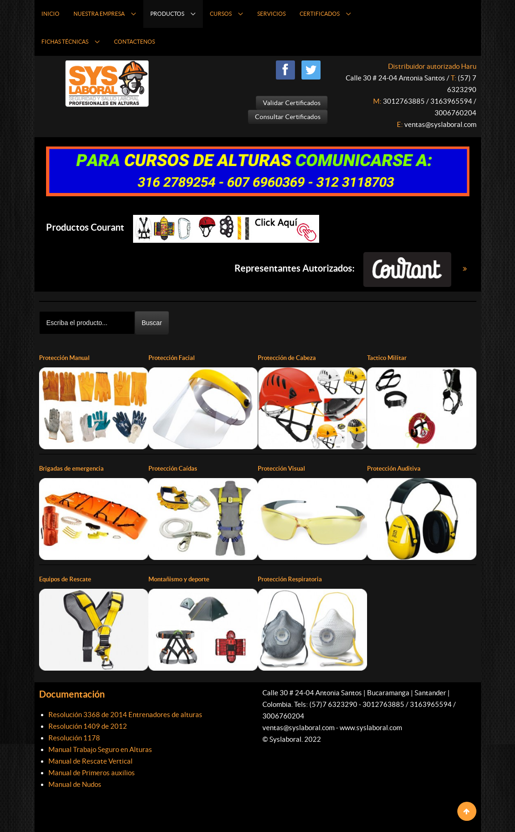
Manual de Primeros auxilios (91, 772)
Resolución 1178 (74, 737)
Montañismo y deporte (181, 579)
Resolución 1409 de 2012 (87, 726)
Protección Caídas (174, 468)
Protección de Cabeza (289, 357)
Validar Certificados (292, 102)
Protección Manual (66, 357)
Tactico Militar (388, 357)
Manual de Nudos (74, 784)
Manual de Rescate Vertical (90, 761)
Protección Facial (173, 357)
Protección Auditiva (396, 468)
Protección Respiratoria (292, 579)
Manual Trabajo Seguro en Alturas (100, 749)
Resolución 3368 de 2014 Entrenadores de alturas (125, 714)
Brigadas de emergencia (73, 468)
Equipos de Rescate (66, 579)
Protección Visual (283, 468)
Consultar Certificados (288, 116)
